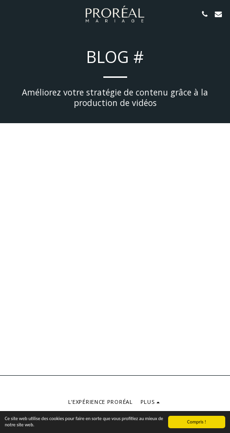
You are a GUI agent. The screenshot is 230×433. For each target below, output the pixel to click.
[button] (10, 13)
